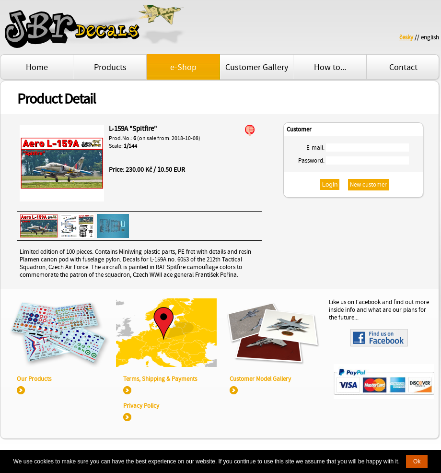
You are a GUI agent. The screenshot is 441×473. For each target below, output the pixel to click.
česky (406, 37)
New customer (368, 185)
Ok (416, 461)
